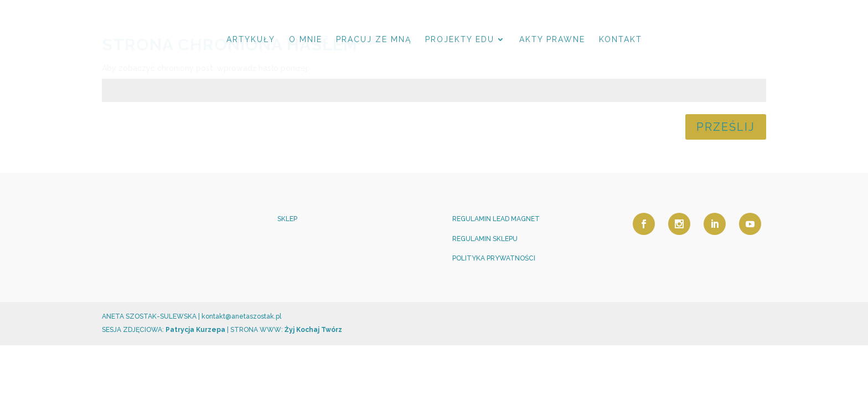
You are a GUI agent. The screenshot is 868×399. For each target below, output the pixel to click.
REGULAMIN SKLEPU (485, 239)
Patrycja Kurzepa (195, 330)
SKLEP (287, 219)
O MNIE (305, 39)
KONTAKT (620, 39)
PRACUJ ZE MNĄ (373, 39)
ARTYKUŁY (250, 39)
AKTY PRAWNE (552, 39)
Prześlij (725, 127)
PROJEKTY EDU (459, 39)
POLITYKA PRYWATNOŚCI (493, 258)
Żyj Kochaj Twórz (312, 330)
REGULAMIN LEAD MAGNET (496, 219)
